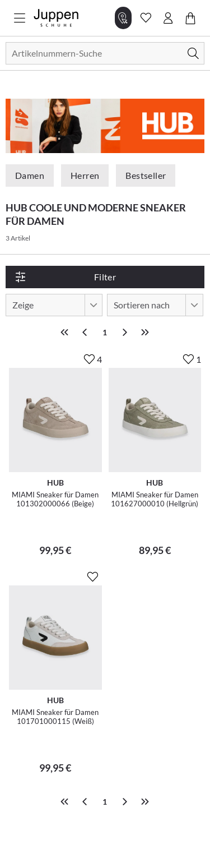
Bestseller (145, 175)
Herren (85, 175)
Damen (29, 175)
